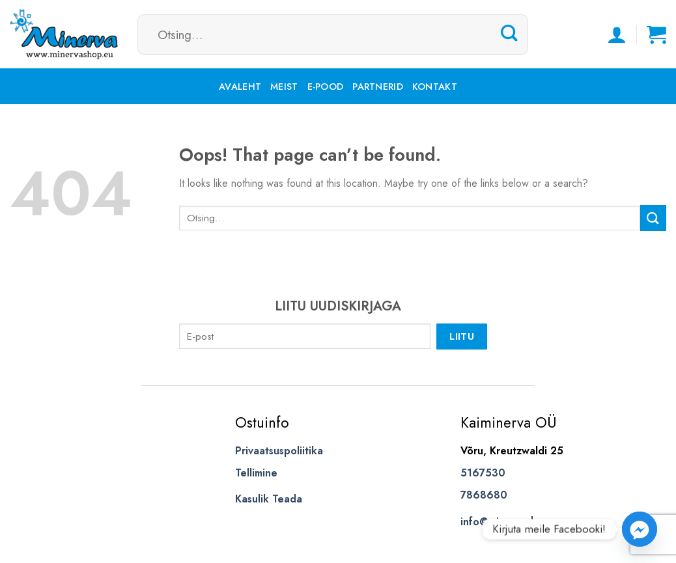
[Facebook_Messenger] (639, 529)
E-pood (325, 86)
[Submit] (509, 34)
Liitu (461, 336)
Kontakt (434, 86)
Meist (284, 86)
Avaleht (240, 86)
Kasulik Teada (268, 498)
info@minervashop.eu (512, 521)
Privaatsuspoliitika (279, 450)
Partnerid (377, 86)
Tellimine (256, 472)
